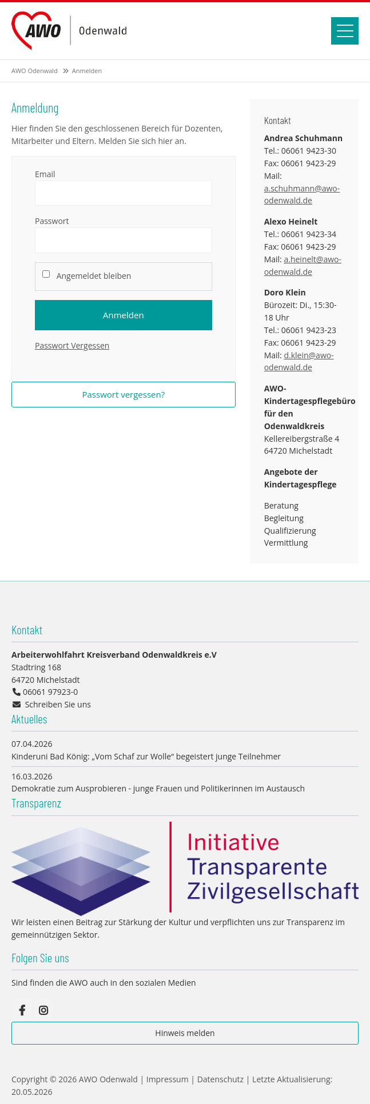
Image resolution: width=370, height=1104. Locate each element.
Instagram (43, 1010)
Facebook (21, 1010)
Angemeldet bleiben (94, 275)
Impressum (167, 1079)
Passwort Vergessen (72, 345)
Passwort (52, 220)
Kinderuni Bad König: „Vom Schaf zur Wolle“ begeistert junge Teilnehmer (146, 756)
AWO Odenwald (34, 70)
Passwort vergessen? (123, 394)
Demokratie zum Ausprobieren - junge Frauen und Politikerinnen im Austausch (158, 788)
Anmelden (123, 315)
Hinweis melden (184, 1032)
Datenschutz (220, 1079)
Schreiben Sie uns (58, 704)
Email (45, 174)
